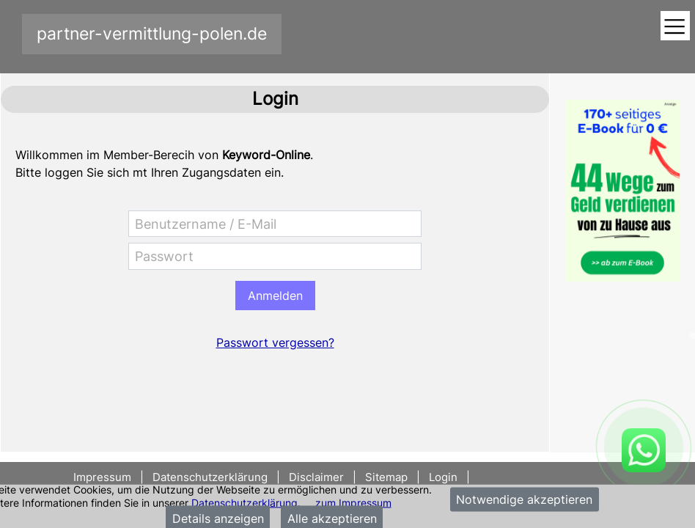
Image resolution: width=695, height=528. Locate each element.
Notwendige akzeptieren (524, 499)
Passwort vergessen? (275, 342)
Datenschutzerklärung (244, 502)
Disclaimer (316, 477)
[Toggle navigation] (675, 27)
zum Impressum (353, 502)
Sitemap (386, 477)
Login (443, 477)
